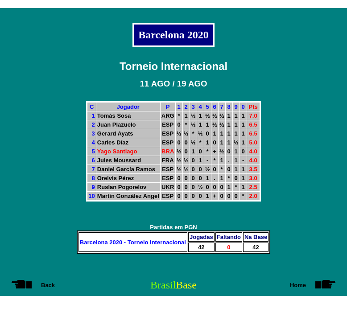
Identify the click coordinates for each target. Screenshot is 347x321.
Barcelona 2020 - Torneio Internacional (133, 242)
